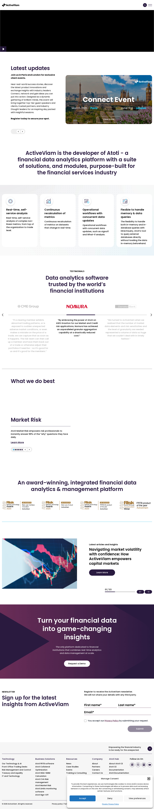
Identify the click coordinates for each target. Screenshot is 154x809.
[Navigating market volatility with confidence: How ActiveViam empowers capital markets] (39, 563)
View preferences (137, 798)
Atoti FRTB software (44, 763)
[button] (149, 778)
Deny (109, 798)
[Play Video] (3, 49)
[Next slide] (151, 315)
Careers (96, 770)
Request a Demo (77, 663)
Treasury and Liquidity (12, 773)
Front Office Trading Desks (14, 766)
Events (69, 770)
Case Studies (72, 766)
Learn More (17, 442)
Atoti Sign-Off (41, 795)
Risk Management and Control (16, 770)
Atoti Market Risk (43, 785)
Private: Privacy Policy (110, 804)
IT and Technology (11, 776)
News (68, 763)
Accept (82, 798)
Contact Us (97, 773)
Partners (96, 766)
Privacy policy (57, 804)
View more (108, 119)
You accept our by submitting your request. (118, 720)
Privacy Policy (112, 720)
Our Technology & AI (12, 763)
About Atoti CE (116, 763)
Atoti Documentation (119, 773)
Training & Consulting (76, 773)
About (95, 763)
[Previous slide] (2, 315)
